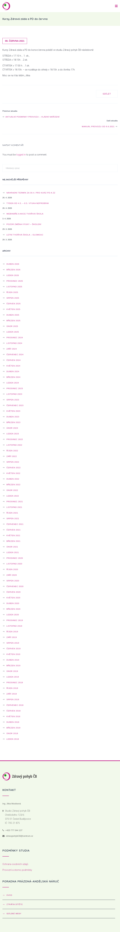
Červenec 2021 (14, 524)
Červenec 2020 (14, 586)
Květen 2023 (13, 411)
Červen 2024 (13, 360)
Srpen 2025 (12, 298)
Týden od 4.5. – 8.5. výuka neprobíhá (27, 203)
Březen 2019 (13, 665)
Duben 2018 (12, 722)
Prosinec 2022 (14, 439)
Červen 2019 (13, 648)
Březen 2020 (13, 609)
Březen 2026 (13, 270)
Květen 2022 (13, 473)
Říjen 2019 (12, 631)
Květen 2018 (13, 716)
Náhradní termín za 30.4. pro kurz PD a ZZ (30, 193)
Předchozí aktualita (9, 111)
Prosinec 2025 (14, 281)
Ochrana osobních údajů (15, 864)
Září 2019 (11, 637)
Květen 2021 (13, 535)
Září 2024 (11, 349)
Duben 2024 (12, 371)
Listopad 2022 (14, 445)
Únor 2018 (12, 733)
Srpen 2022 (12, 462)
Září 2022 (11, 456)
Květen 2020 (13, 598)
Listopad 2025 (14, 287)
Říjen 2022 (12, 451)
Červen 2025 (13, 303)
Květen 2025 (13, 309)
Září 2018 (11, 694)
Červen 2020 (13, 592)
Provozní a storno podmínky (17, 870)
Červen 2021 (13, 530)
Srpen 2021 (12, 518)
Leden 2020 (12, 615)
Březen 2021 (13, 541)
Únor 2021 (12, 547)
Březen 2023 (13, 422)
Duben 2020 (12, 603)
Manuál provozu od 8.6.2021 (100, 126)
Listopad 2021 (14, 507)
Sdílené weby (13, 913)
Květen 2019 (13, 654)
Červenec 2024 (14, 354)
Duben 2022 (12, 479)
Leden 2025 (12, 332)
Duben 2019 (12, 660)
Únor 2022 (12, 490)
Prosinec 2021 (14, 501)
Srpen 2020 (12, 581)
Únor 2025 (12, 326)
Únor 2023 (12, 428)
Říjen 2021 (12, 513)
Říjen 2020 (12, 569)
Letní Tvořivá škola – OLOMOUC (24, 235)
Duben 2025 (12, 315)
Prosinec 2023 (14, 388)
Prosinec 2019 (14, 620)
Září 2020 (11, 575)
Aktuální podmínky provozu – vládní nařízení (31, 117)
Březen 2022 (13, 484)
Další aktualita (112, 121)
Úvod (9, 895)
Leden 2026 (12, 275)
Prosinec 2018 (14, 682)
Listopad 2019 (14, 626)
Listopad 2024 (14, 343)
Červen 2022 (13, 467)
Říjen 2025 (12, 292)
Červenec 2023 (14, 405)
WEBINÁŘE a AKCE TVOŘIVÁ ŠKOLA (25, 214)
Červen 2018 (13, 711)
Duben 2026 (12, 264)
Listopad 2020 (14, 564)
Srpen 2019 (12, 643)
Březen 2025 (13, 320)
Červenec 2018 (14, 705)
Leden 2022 (12, 496)
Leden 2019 (12, 677)
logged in (21, 154)
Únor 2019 (12, 671)
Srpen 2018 (12, 699)
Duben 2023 (12, 417)
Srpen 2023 (12, 400)
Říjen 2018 (12, 688)
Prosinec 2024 (14, 337)
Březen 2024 (13, 377)
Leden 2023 (12, 434)
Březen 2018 (13, 728)
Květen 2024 (13, 366)
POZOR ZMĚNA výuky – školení (23, 224)
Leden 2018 (12, 739)
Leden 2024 (12, 383)
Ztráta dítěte (14, 904)
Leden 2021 (12, 552)
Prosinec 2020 (14, 558)
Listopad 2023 (14, 394)
